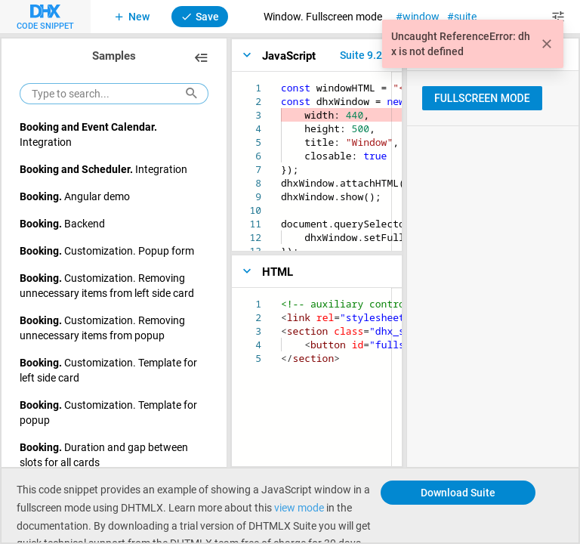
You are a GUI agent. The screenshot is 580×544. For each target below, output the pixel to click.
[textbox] (281, 81)
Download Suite (458, 492)
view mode (299, 507)
